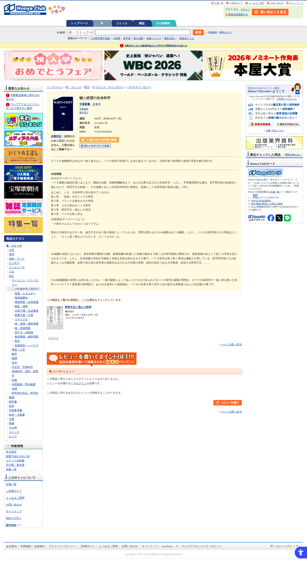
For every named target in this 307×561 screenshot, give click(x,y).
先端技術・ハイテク (26, 345)
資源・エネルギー (25, 293)
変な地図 (138, 38)
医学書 (13, 401)
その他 (13, 427)
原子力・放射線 (24, 332)
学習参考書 (15, 410)
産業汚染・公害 (24, 315)
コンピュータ (17, 267)
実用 (11, 254)
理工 (11, 276)
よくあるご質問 (256, 3)
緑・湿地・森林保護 (26, 323)
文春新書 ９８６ (90, 104)
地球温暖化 (21, 297)
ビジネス (14, 263)
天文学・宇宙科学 (22, 367)
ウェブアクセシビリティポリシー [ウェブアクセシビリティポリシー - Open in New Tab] (202, 546)
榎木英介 (83, 112)
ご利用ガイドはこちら (286, 99)
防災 (17, 340)
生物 (14, 388)
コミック (121, 23)
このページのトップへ (287, 546)
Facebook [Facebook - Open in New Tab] (167, 546)
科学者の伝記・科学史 (25, 392)
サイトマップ (296, 3)
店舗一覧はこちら (275, 130)
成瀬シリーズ (153, 38)
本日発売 (11, 451)
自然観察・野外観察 (24, 384)
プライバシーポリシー (62, 546)
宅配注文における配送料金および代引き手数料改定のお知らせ (156, 45)
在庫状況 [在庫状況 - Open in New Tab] (56, 136)
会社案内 (11, 546)
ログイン (245, 9)
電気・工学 (18, 349)
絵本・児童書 (17, 414)
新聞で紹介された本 (18, 456)
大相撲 (116, 38)
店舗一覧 (219, 3)
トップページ (79, 23)
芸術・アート (17, 258)
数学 (14, 354)
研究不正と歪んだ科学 (78, 307)
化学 (14, 362)
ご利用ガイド (236, 3)
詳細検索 (212, 32)
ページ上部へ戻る (231, 344)
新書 (11, 423)
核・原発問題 (23, 328)
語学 (11, 405)
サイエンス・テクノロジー (108, 87)
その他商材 (163, 23)
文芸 (11, 250)
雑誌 (142, 23)
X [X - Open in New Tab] (177, 546)
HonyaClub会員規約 (261, 200)
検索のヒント (226, 32)
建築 (11, 397)
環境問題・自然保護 (26, 302)
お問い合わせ (277, 3)
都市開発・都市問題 (26, 336)
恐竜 (14, 380)
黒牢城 (126, 38)
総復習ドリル (186, 38)
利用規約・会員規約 (33, 546)
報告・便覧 (21, 306)
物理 (14, 358)
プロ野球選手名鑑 (100, 38)
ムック (13, 436)
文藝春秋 (83, 109)
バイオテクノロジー (26, 288)
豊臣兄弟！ (170, 38)
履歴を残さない (293, 154)
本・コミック (14, 245)
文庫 (11, 419)
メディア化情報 (15, 460)
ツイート (53, 338)
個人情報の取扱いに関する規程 (267, 203)
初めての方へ (14, 518)
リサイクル (21, 319)
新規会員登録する (238, 14)
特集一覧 (11, 469)
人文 (11, 271)
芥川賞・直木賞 (15, 464)
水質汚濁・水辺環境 (26, 310)
